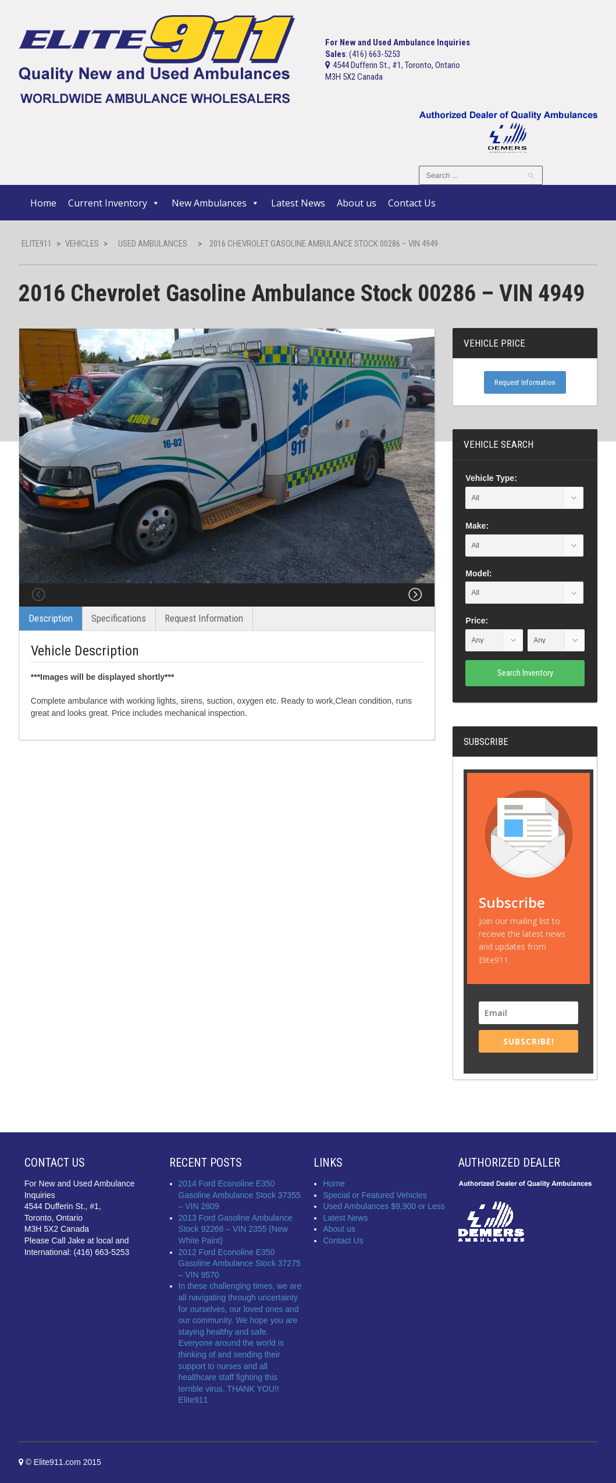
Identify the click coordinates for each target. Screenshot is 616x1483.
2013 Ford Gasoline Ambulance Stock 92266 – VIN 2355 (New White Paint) (236, 1229)
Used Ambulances (152, 243)
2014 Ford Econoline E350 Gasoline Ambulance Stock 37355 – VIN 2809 (240, 1195)
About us (356, 203)
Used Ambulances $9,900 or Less (383, 1206)
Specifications (118, 647)
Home (43, 203)
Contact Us (412, 203)
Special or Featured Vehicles (374, 1195)
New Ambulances (215, 203)
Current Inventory (114, 203)
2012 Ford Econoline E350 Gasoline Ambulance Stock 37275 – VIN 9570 (240, 1263)
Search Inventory (525, 673)
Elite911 (37, 243)
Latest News (298, 203)
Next (415, 609)
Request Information (204, 647)
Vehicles (82, 243)
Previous (38, 609)
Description (51, 647)
